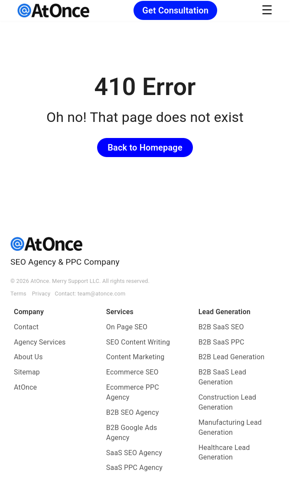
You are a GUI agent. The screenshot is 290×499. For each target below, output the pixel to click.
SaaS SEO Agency (134, 453)
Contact (26, 327)
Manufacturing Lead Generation (230, 427)
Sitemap (27, 372)
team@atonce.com (102, 293)
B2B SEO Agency (132, 412)
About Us (28, 357)
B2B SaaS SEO (221, 327)
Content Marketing (135, 357)
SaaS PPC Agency (134, 467)
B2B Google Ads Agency (131, 432)
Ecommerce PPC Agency (132, 392)
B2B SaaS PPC (221, 342)
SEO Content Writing (138, 342)
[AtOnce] (53, 10)
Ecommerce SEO (132, 372)
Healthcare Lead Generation (224, 452)
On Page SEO (126, 327)
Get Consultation (175, 10)
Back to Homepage (145, 147)
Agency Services (40, 342)
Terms (18, 293)
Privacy (41, 293)
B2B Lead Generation (232, 357)
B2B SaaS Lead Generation (222, 377)
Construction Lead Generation (227, 402)
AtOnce (25, 387)
